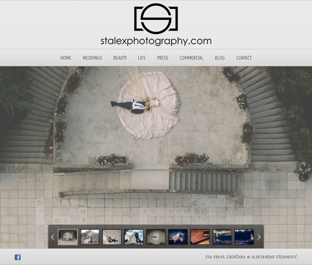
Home (65, 58)
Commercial (191, 58)
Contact (244, 58)
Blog (220, 58)
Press (162, 58)
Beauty (120, 58)
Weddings (92, 58)
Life (142, 58)
